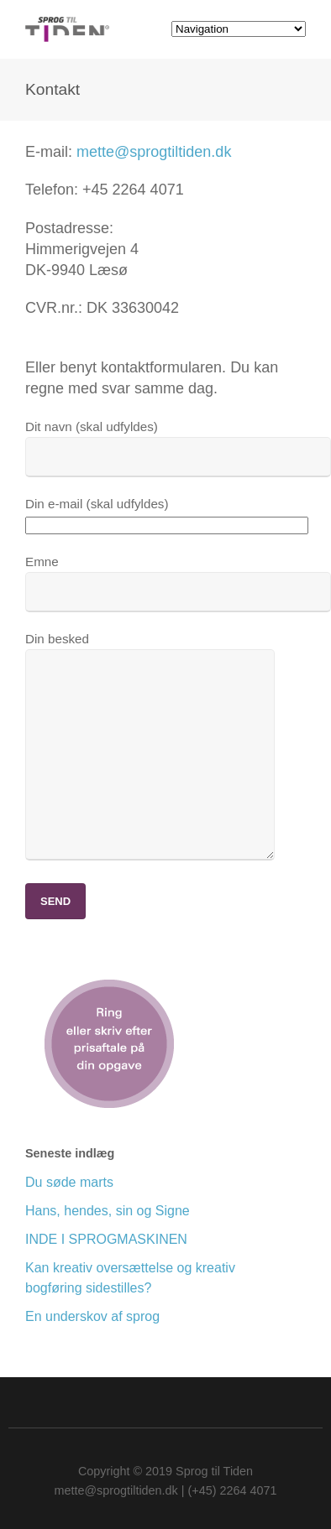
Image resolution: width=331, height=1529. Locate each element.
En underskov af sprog (92, 1316)
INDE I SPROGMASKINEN (106, 1239)
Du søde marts (69, 1182)
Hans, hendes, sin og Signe (107, 1211)
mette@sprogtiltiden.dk (153, 151)
